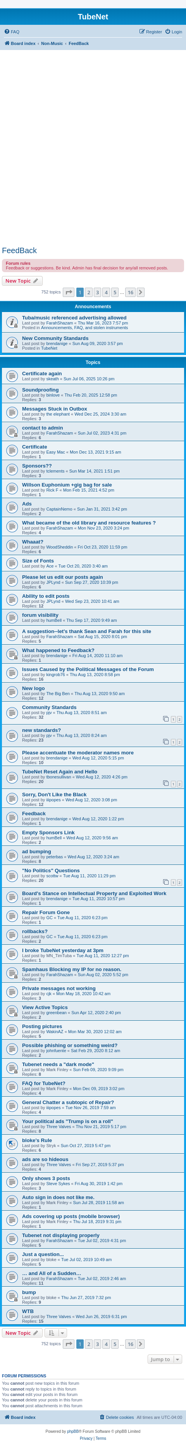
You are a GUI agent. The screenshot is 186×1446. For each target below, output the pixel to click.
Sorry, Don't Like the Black (54, 794)
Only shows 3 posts (46, 1178)
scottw (52, 875)
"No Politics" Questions (51, 870)
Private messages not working (59, 988)
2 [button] (88, 292)
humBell (54, 620)
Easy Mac (55, 452)
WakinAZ (54, 1031)
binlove (53, 395)
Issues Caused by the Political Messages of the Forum (88, 669)
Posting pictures (42, 1026)
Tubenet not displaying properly (61, 1235)
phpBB (73, 1431)
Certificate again (42, 373)
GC (49, 917)
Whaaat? (32, 542)
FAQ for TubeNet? (43, 1083)
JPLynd (53, 582)
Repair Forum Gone (46, 912)
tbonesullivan (58, 777)
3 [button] (97, 292)
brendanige (56, 343)
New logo (33, 688)
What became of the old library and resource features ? (89, 523)
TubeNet (49, 348)
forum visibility (40, 615)
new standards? (41, 730)
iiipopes (53, 799)
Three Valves (58, 1126)
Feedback (34, 813)
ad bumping (36, 851)
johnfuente (56, 1050)
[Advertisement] (93, 149)
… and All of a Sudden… (51, 1273)
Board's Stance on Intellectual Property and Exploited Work (94, 893)
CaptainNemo (59, 509)
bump (29, 1292)
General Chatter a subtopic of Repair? (68, 1102)
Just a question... (43, 1254)
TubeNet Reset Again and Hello (59, 772)
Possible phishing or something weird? (69, 1045)
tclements (55, 471)
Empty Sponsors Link (48, 832)
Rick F (52, 490)
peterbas (54, 856)
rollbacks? (35, 931)
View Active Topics (45, 1007)
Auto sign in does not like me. (58, 1197)
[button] (68, 292)
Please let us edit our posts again (62, 577)
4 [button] (106, 292)
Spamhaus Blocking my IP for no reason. (71, 969)
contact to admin (42, 428)
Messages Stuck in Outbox (54, 409)
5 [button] (115, 292)
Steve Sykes (58, 1183)
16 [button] (130, 292)
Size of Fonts (38, 561)
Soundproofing (40, 390)
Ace (49, 566)
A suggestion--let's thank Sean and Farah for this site (86, 631)
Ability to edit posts (45, 596)
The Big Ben (58, 693)
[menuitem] (11, 31)
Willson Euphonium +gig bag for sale (67, 485)
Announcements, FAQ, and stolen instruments (84, 327)
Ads (27, 504)
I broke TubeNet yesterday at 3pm (62, 950)
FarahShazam (59, 323)
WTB (28, 1311)
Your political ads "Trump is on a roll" (67, 1121)
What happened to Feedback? (58, 650)
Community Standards (49, 707)
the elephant (58, 414)
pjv (49, 712)
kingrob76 (55, 674)
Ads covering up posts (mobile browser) (71, 1216)
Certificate (34, 447)
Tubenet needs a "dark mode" (58, 1064)
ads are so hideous (45, 1159)
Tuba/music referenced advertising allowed (74, 318)
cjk (48, 993)
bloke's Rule (37, 1140)
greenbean (56, 1012)
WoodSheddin (59, 547)
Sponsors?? (37, 466)
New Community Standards (55, 338)
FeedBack (19, 250)
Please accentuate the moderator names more (78, 753)
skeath (52, 378)
